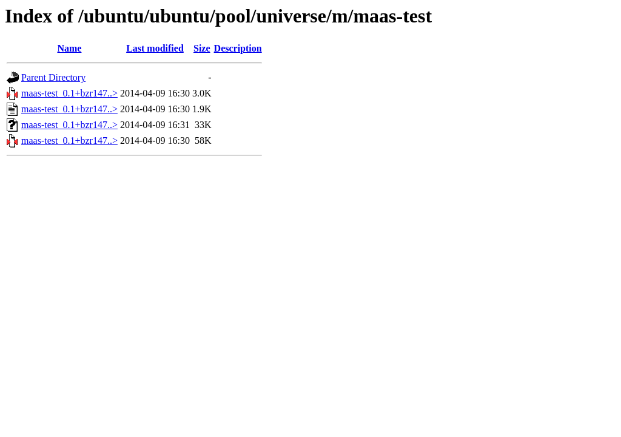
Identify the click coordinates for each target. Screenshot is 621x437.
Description (238, 48)
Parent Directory (53, 77)
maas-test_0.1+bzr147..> (69, 93)
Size (201, 48)
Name (69, 48)
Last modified (155, 48)
